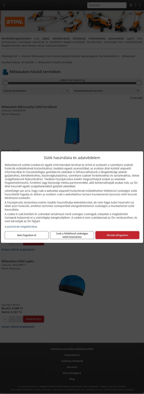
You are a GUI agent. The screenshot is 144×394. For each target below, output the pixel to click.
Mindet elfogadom (117, 235)
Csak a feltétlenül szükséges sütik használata (72, 235)
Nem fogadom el (26, 235)
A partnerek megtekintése (21, 226)
